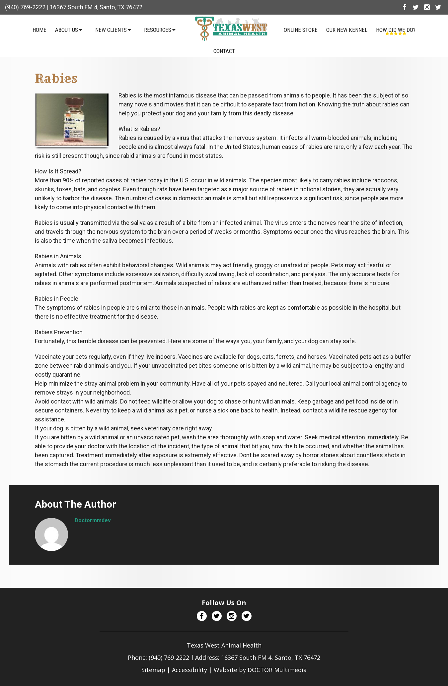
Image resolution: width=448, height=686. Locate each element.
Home (39, 30)
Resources (157, 30)
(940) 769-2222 (25, 7)
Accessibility (189, 670)
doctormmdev (93, 520)
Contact (224, 51)
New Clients (111, 30)
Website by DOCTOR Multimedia (260, 670)
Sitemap (153, 670)
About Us (66, 30)
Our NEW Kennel (346, 30)
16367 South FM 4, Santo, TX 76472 (96, 7)
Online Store (301, 30)
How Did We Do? (395, 30)
